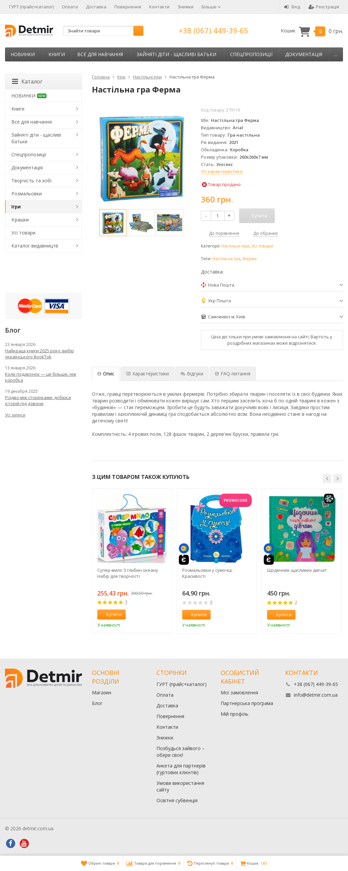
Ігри (16, 206)
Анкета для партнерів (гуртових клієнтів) (181, 768)
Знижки (186, 7)
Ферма (249, 259)
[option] (113, 222)
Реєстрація (324, 7)
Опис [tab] (105, 373)
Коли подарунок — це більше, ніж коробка (40, 377)
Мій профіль (234, 714)
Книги (56, 54)
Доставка (96, 7)
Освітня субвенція (177, 800)
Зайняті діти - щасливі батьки (176, 54)
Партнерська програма (247, 703)
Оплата (70, 7)
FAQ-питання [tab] (232, 373)
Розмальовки (26, 193)
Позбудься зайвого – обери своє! (180, 751)
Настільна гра (226, 259)
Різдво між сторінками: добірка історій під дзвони (38, 400)
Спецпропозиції (251, 54)
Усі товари (262, 246)
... (335, 54)
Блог (97, 703)
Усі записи (15, 415)
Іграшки (20, 219)
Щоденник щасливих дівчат (297, 570)
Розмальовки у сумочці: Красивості (207, 573)
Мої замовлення (239, 692)
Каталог (27, 81)
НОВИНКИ (23, 54)
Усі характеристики (222, 171)
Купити (110, 614)
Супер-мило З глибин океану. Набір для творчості (128, 573)
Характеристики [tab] (147, 373)
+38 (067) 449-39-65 (213, 30)
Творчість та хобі (31, 180)
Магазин (101, 692)
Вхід (292, 7)
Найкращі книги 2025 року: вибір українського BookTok (39, 354)
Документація (303, 54)
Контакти (159, 7)
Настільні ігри (235, 246)
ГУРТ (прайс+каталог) (31, 7)
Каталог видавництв (34, 245)
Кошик (312, 31)
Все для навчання (100, 54)
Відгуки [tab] (192, 373)
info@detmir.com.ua (316, 695)
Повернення (127, 7)
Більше (211, 7)
